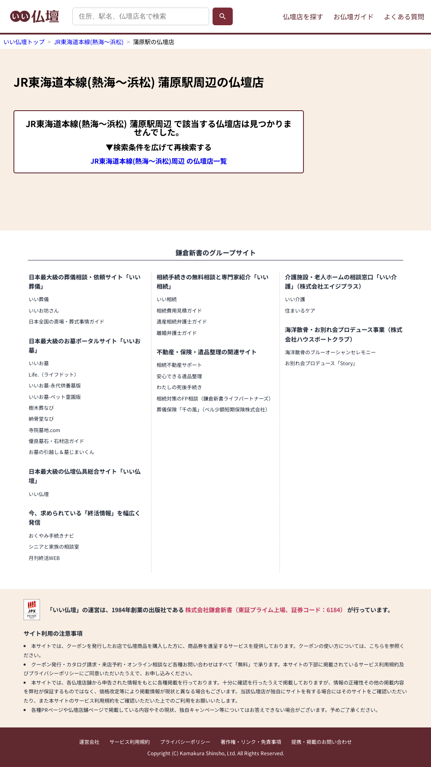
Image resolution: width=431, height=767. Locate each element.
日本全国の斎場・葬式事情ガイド (66, 321)
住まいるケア (300, 310)
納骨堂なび (41, 418)
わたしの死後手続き (179, 386)
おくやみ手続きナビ (51, 535)
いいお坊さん (44, 310)
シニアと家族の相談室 (54, 546)
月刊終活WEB (44, 557)
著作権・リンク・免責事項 (251, 741)
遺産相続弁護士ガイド (182, 321)
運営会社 (89, 741)
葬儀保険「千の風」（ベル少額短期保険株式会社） (213, 409)
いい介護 (295, 299)
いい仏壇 (39, 493)
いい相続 (167, 299)
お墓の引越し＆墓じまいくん (61, 451)
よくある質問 (404, 16)
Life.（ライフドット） (54, 374)
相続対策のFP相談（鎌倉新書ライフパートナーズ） (215, 398)
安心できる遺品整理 (179, 376)
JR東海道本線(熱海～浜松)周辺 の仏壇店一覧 (158, 161)
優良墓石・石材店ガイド (56, 440)
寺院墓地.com (44, 429)
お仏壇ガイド (353, 16)
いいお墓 (39, 362)
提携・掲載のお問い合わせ (321, 741)
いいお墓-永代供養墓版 (55, 385)
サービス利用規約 (129, 741)
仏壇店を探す (303, 16)
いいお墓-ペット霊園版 (55, 396)
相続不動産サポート (179, 364)
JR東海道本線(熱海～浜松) (89, 42)
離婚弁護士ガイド (177, 332)
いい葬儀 (39, 299)
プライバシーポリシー (185, 741)
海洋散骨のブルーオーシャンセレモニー (330, 352)
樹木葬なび (41, 407)
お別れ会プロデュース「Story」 (321, 362)
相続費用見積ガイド (179, 310)
